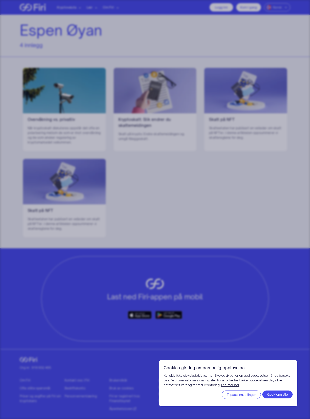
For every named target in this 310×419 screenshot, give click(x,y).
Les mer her (230, 385)
